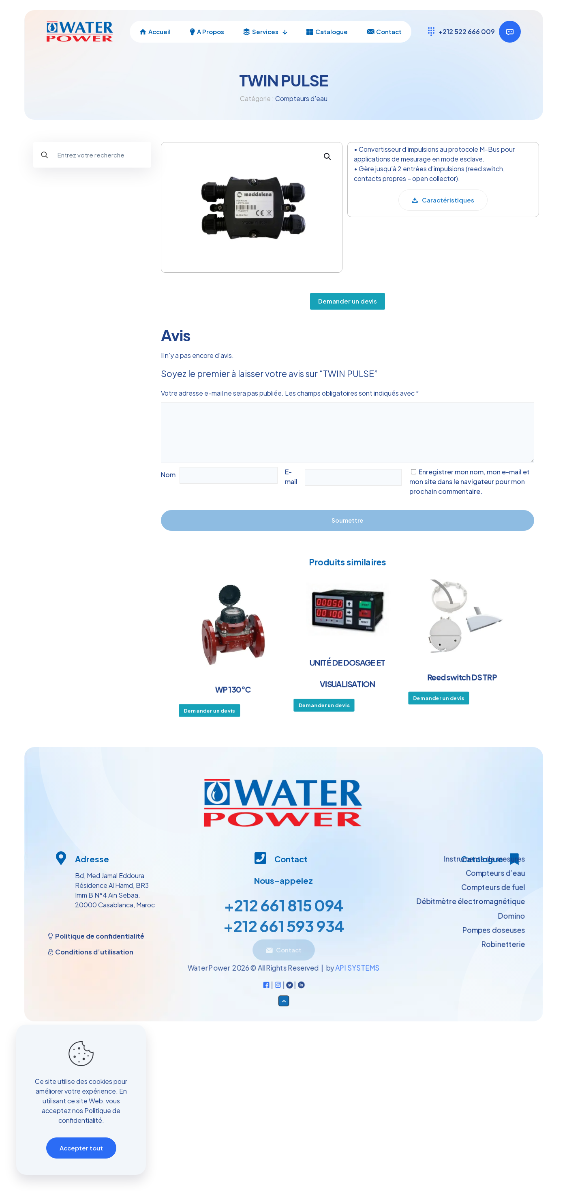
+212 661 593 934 (283, 928)
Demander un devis (347, 295)
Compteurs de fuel (75, 254)
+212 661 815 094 (283, 907)
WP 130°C (237, 687)
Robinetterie (57, 327)
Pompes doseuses (66, 309)
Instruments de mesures (74, 217)
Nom (168, 474)
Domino (58, 272)
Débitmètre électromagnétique (94, 290)
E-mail (291, 476)
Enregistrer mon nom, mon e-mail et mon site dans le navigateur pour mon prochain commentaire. (469, 481)
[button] (328, 161)
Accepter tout (81, 1148)
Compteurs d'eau (301, 98)
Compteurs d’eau (73, 236)
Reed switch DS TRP (457, 676)
